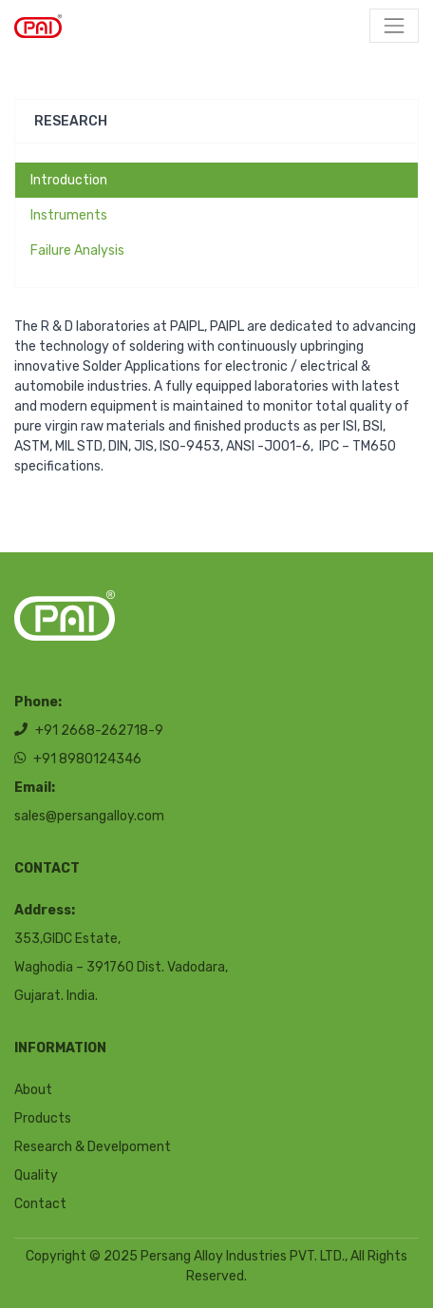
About (33, 1090)
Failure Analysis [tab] (77, 250)
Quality (36, 1175)
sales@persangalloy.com (89, 816)
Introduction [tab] (68, 180)
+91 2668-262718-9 (88, 730)
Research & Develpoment (92, 1147)
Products (42, 1118)
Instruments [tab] (68, 215)
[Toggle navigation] (394, 26)
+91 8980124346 (77, 759)
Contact (40, 1204)
